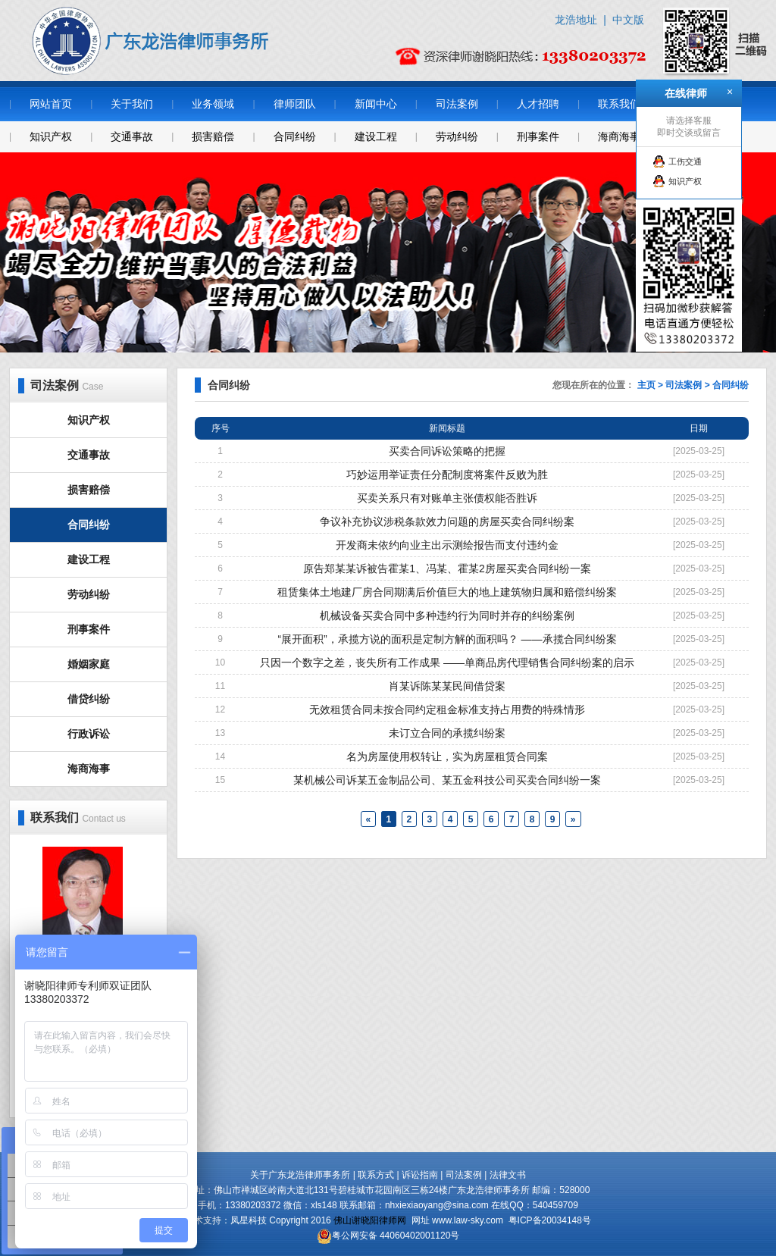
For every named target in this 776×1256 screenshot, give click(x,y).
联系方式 (376, 1175)
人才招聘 (538, 104)
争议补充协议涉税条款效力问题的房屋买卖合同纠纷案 (447, 521)
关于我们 (132, 104)
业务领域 (213, 104)
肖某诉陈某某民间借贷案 (447, 686)
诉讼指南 (420, 1175)
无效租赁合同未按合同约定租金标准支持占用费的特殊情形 (447, 709)
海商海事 (619, 136)
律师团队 (295, 104)
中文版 (628, 20)
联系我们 (619, 104)
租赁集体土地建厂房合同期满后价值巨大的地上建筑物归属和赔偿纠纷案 (447, 592)
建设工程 (376, 136)
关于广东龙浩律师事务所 (300, 1175)
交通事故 (132, 136)
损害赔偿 (213, 136)
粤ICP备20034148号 (549, 1220)
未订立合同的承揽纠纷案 (447, 733)
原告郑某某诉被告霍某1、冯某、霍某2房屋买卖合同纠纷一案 (447, 568)
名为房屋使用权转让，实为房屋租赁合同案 (447, 756)
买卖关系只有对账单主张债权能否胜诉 (447, 498)
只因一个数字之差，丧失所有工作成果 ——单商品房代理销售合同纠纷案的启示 (447, 662)
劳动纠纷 (457, 136)
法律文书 (508, 1175)
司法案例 (457, 104)
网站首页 (51, 104)
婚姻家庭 (88, 664)
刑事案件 (538, 136)
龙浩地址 (576, 20)
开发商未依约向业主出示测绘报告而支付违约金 (447, 545)
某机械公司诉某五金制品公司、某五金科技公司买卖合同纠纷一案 (447, 780)
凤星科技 (248, 1220)
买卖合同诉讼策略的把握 (447, 451)
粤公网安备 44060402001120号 (396, 1235)
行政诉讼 (88, 734)
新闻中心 (376, 104)
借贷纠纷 (88, 699)
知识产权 (51, 136)
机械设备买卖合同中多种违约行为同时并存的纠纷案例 (447, 615)
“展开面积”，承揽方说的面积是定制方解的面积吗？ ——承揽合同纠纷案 (446, 639)
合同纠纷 (295, 136)
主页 (646, 385)
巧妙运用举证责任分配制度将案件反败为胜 (447, 474)
